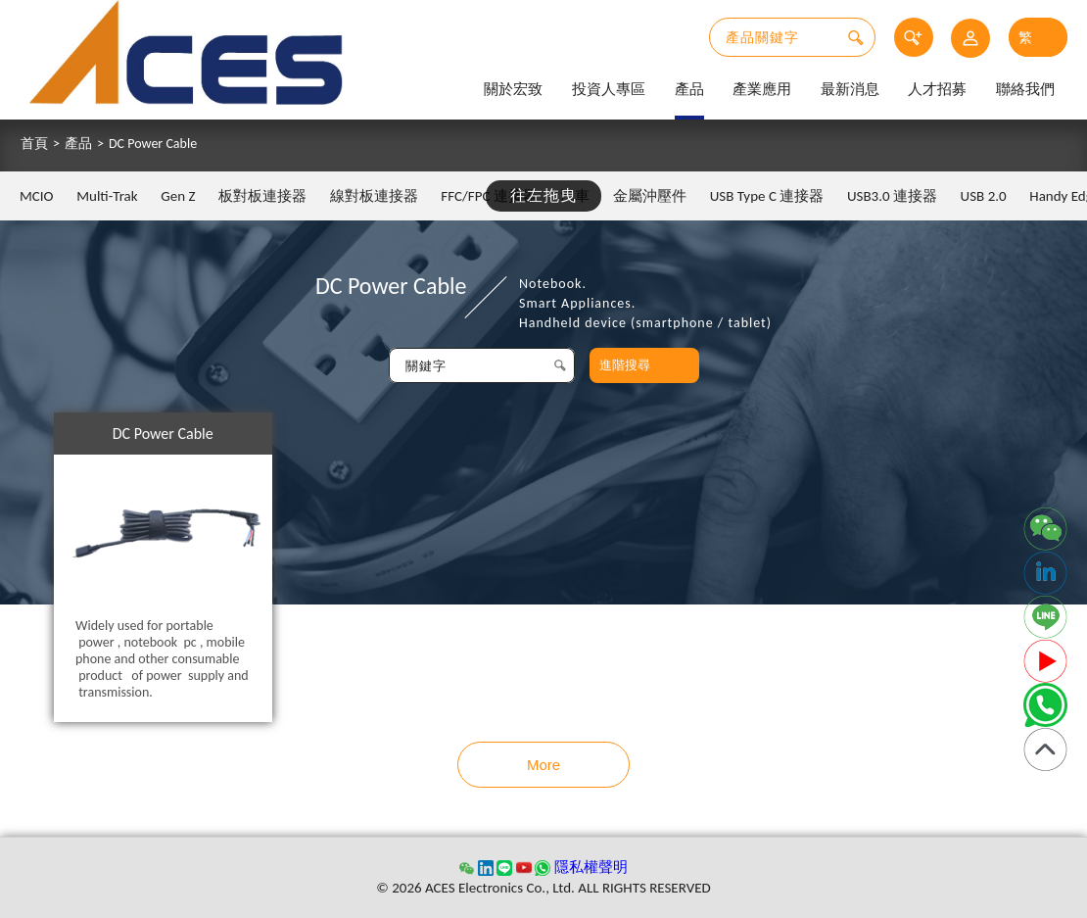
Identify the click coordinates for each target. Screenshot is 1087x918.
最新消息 (850, 89)
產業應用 (762, 89)
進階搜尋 (624, 365)
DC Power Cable (153, 144)
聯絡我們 (1025, 89)
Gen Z (178, 196)
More (543, 764)
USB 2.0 (984, 196)
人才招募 (937, 89)
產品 (689, 89)
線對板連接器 (374, 196)
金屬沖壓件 (649, 196)
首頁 (34, 144)
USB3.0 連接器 (892, 196)
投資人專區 (608, 89)
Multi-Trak (106, 196)
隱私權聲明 (591, 867)
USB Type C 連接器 (767, 196)
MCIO (37, 196)
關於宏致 (513, 89)
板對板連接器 (262, 196)
